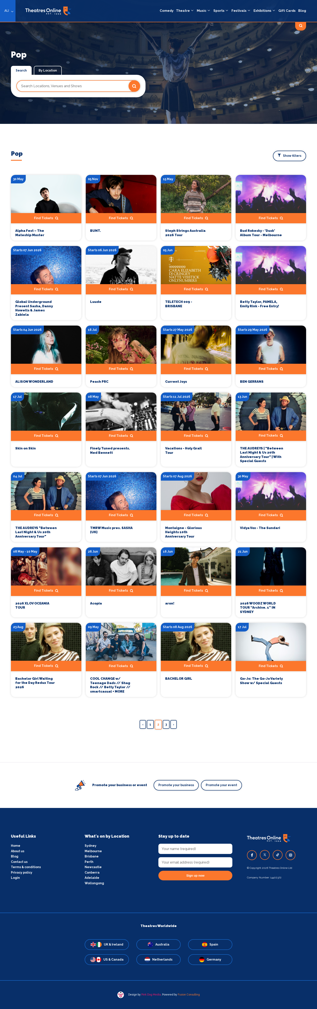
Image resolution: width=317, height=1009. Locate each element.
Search (21, 70)
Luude (95, 302)
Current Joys (176, 382)
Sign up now (195, 875)
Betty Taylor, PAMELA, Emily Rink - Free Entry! (259, 304)
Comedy (166, 11)
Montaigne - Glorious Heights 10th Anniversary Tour (183, 532)
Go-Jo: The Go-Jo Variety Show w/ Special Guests (261, 681)
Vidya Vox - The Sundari (260, 528)
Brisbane (92, 856)
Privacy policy (21, 872)
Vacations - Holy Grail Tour (183, 450)
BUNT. (95, 231)
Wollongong (94, 883)
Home (15, 845)
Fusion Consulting (189, 994)
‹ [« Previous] (142, 724)
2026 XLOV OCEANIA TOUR (32, 605)
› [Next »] (173, 724)
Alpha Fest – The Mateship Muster (29, 233)
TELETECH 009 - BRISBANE (178, 304)
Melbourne (93, 851)
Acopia (96, 603)
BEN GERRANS (252, 382)
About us (17, 851)
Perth (89, 862)
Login (15, 877)
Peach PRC (99, 382)
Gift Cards (287, 11)
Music (201, 11)
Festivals (239, 11)
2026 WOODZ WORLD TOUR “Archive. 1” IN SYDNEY (258, 607)
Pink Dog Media (151, 994)
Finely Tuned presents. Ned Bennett (110, 450)
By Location (48, 70)
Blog (302, 11)
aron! (169, 603)
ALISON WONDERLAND (34, 382)
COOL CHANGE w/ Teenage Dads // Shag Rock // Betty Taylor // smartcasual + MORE (110, 685)
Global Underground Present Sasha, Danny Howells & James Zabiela (34, 308)
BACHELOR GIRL (178, 679)
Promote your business (176, 785)
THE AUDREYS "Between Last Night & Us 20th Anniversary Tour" (36, 532)
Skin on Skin (25, 448)
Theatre (183, 11)
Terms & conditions (26, 867)
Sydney (90, 845)
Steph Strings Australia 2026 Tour (185, 233)
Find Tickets (46, 218)
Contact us (19, 862)
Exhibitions (262, 11)
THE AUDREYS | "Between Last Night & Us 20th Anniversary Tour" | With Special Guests (261, 454)
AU (6, 11)
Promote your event (221, 785)
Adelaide (92, 877)
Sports (218, 11)
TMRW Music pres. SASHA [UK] (111, 530)
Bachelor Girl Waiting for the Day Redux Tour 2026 (35, 683)
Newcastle (93, 867)
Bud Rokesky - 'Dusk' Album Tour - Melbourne (261, 233)
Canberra (92, 872)
